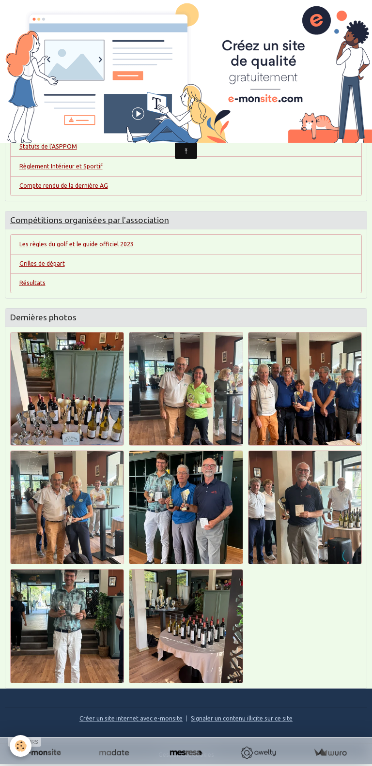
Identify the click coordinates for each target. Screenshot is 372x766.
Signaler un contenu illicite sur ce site (242, 718)
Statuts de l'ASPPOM (48, 146)
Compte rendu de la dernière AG (63, 185)
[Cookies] (20, 746)
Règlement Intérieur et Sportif (61, 166)
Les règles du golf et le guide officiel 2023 (76, 244)
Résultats (32, 283)
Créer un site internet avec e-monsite (131, 718)
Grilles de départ (42, 263)
